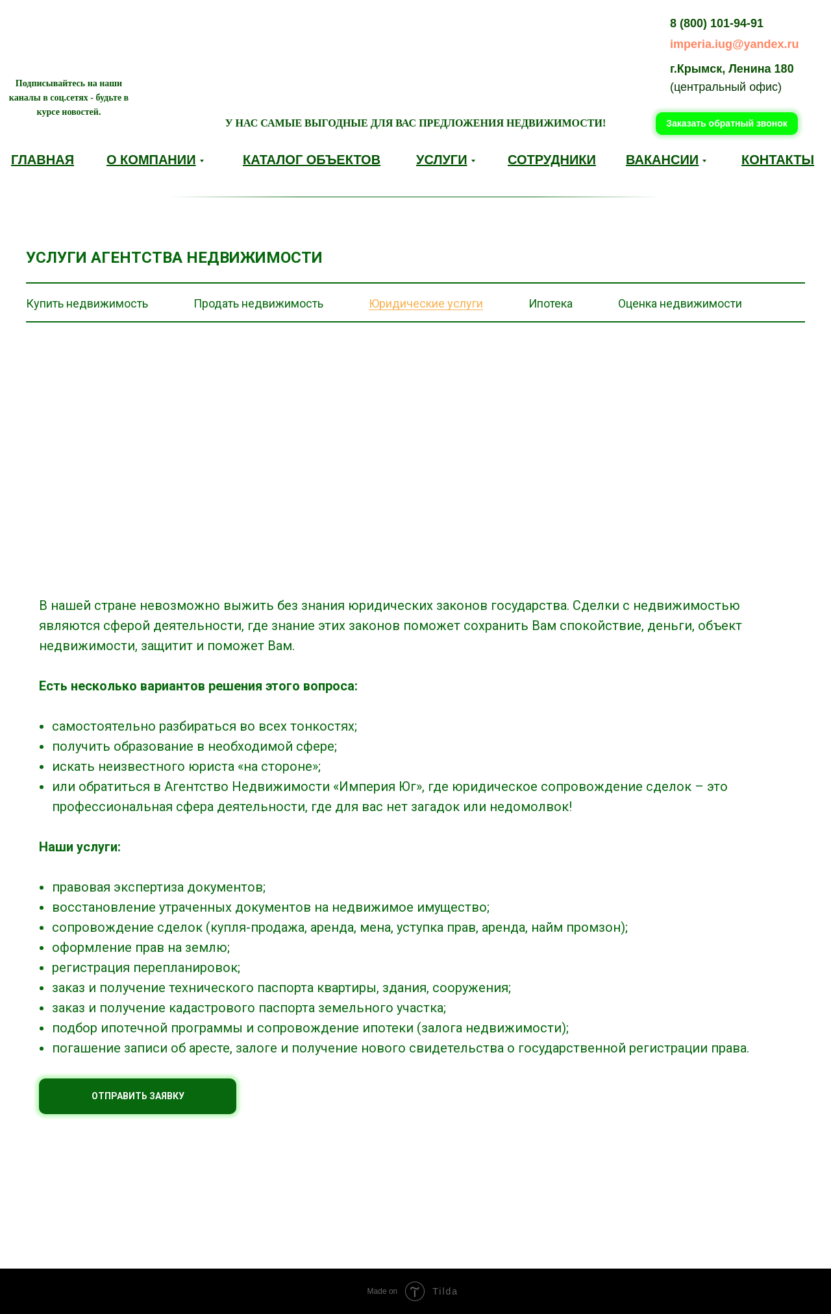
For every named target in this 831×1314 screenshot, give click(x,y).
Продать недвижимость (258, 303)
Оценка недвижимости (680, 303)
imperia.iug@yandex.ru (734, 44)
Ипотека (550, 303)
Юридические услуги (426, 303)
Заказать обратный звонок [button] (727, 123)
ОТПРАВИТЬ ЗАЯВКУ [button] (138, 1096)
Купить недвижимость (87, 303)
